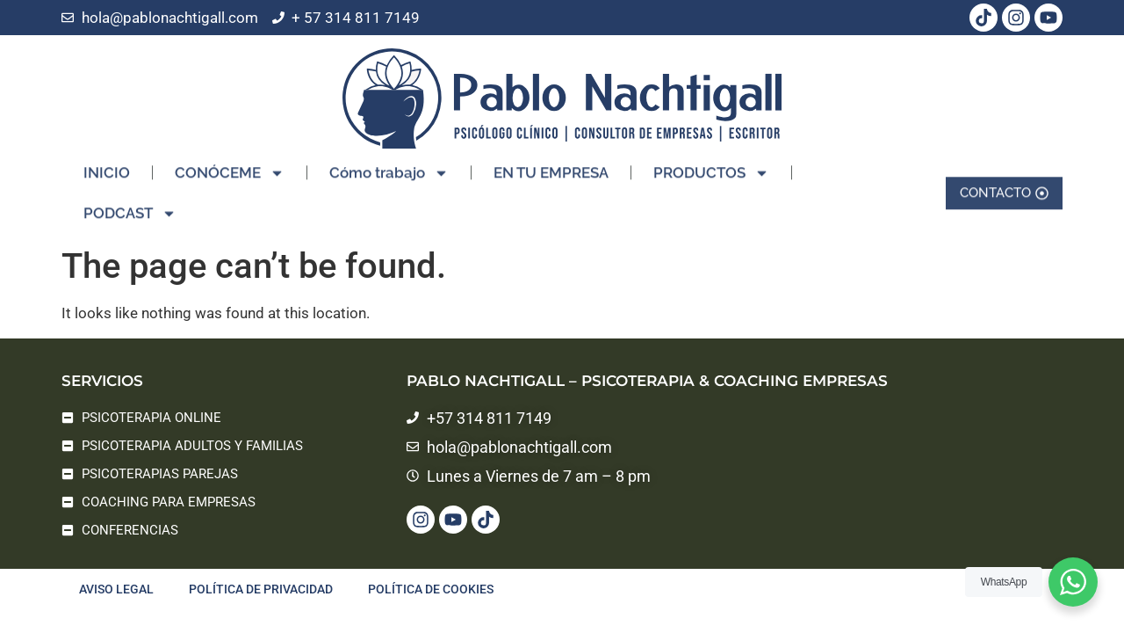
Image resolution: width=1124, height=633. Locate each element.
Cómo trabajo (389, 164)
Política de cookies (431, 589)
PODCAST (130, 204)
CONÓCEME (230, 164)
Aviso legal (116, 589)
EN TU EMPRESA (551, 163)
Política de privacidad (261, 589)
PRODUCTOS (711, 164)
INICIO (106, 163)
